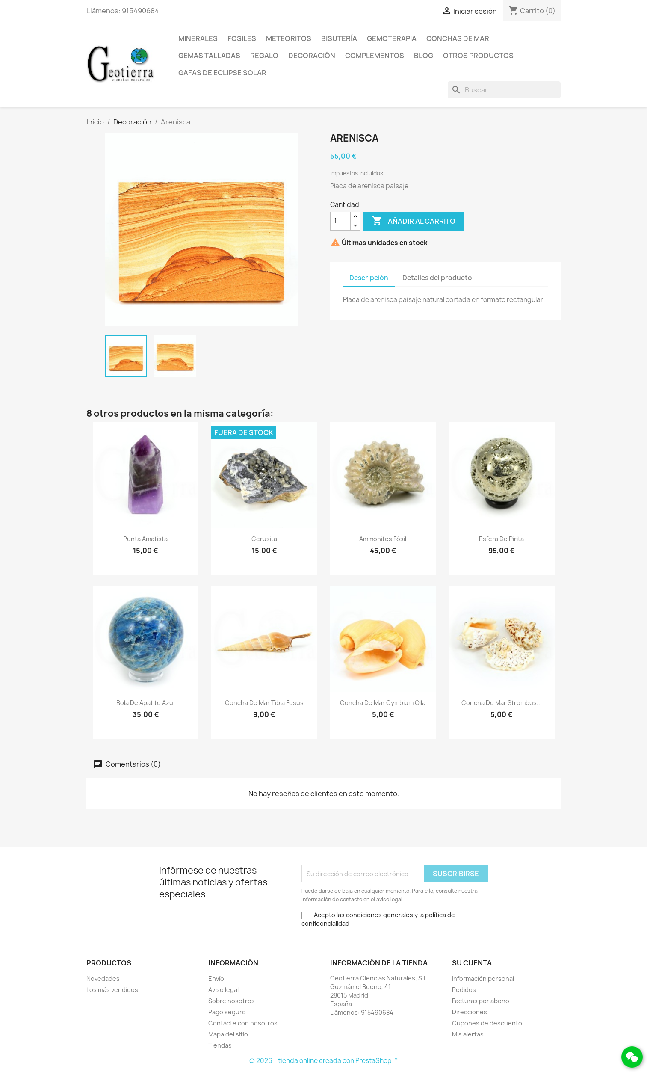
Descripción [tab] (368, 277)
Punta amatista (145, 539)
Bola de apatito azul (145, 703)
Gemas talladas (209, 55)
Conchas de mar (457, 38)
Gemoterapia (392, 38)
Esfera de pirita (501, 539)
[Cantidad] (340, 221)
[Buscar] (504, 89)
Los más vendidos (112, 990)
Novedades (103, 978)
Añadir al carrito (413, 221)
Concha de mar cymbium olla (382, 703)
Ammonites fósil (382, 539)
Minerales (198, 38)
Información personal (483, 978)
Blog (423, 55)
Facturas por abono (480, 1001)
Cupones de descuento (487, 1023)
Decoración (311, 55)
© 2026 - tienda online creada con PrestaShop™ (323, 1060)
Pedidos (464, 990)
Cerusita (264, 539)
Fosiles (241, 38)
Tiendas (220, 1045)
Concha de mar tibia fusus (264, 703)
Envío (216, 978)
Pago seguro (227, 1012)
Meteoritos (288, 38)
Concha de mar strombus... (501, 703)
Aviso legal (223, 990)
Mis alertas (468, 1034)
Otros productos (478, 55)
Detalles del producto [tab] (437, 277)
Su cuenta (472, 963)
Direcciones (469, 1012)
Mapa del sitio (228, 1034)
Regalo (264, 55)
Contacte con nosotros (243, 1023)
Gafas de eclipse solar (222, 72)
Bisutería (339, 38)
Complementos (374, 55)
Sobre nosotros (231, 1001)
